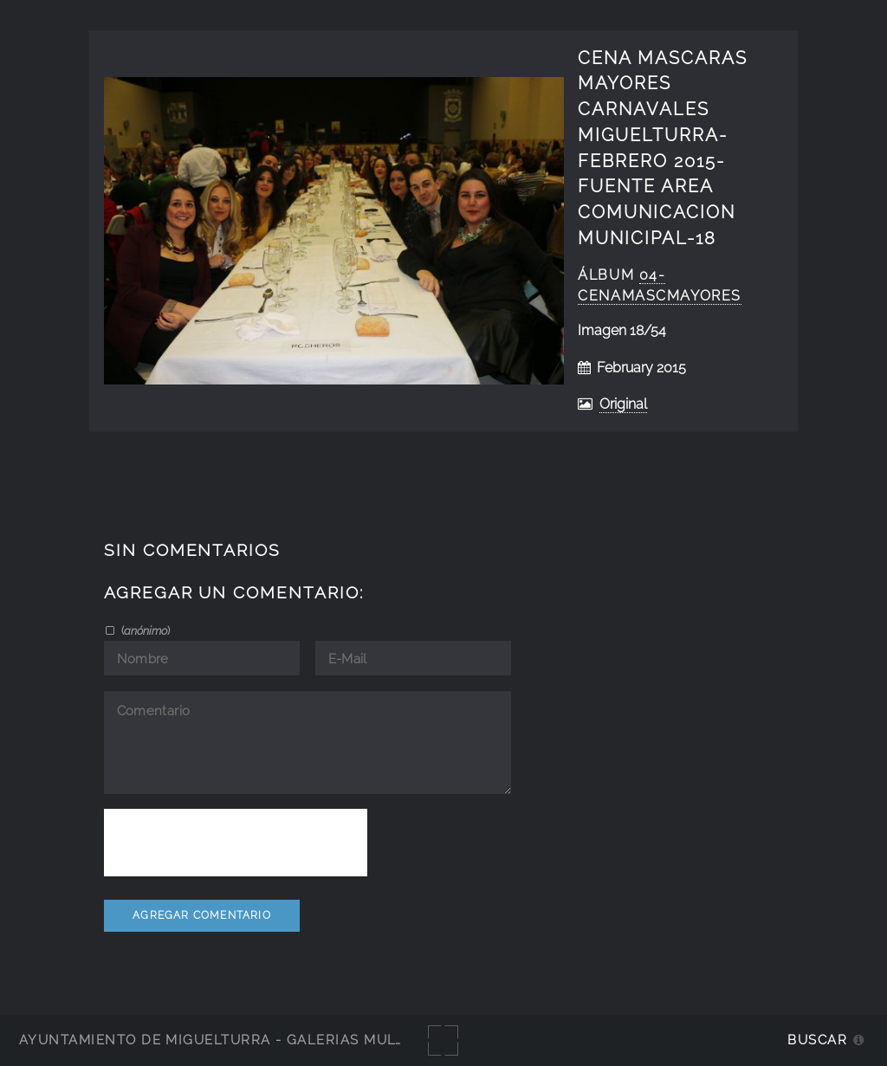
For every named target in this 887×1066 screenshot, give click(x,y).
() (144, 630)
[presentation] (235, 842)
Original (623, 404)
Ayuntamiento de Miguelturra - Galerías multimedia (237, 1039)
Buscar (817, 1039)
